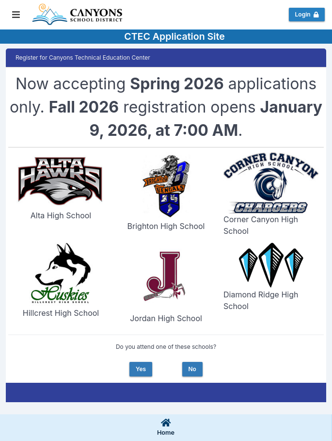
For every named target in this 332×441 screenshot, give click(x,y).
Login (307, 14)
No (192, 369)
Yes (141, 369)
